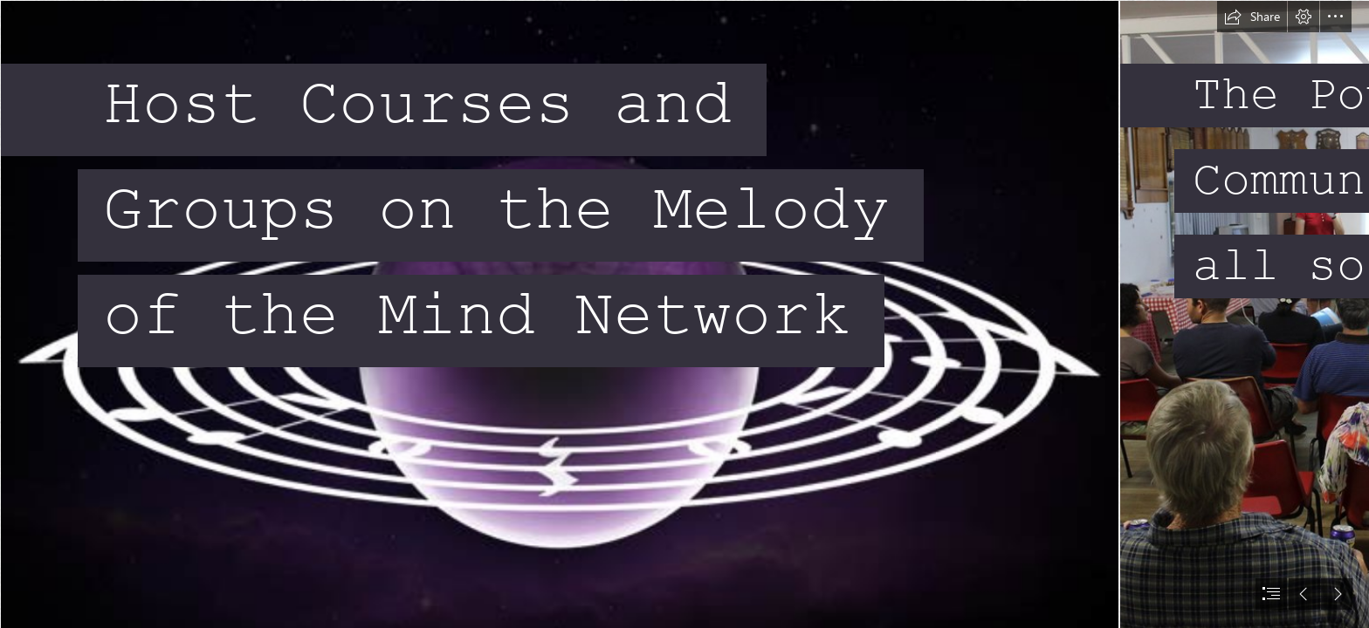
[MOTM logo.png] (559, 314)
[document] (684, 314)
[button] (1252, 16)
